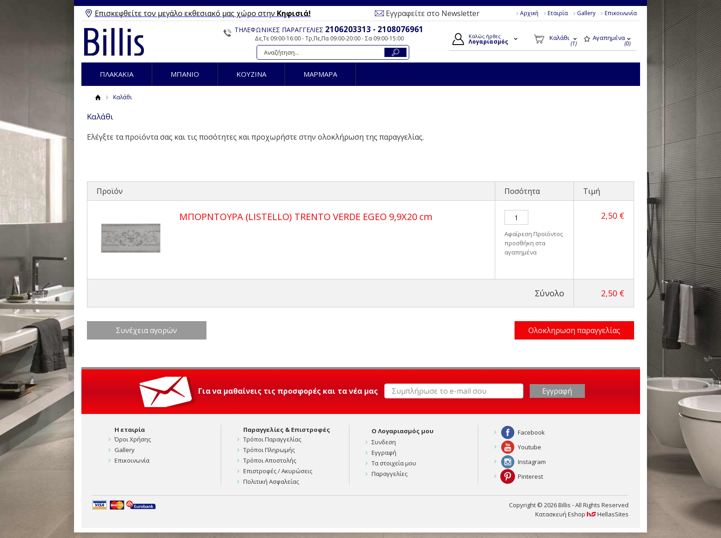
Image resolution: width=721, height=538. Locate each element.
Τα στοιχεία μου (394, 463)
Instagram (532, 462)
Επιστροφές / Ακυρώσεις (277, 471)
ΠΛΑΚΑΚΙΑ (116, 74)
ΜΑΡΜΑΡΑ (320, 74)
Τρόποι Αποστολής (269, 460)
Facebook (531, 432)
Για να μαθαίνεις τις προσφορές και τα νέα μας (288, 391)
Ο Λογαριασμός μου (403, 431)
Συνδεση (384, 442)
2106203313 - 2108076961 (374, 29)
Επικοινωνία (621, 13)
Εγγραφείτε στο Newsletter (433, 13)
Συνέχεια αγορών (146, 330)
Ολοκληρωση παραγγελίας (574, 330)
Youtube (529, 447)
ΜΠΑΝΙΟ (185, 74)
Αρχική (529, 13)
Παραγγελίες (389, 474)
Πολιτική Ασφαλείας (271, 481)
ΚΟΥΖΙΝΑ (251, 74)
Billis (114, 42)
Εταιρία (558, 13)
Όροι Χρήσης (132, 439)
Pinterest (530, 476)
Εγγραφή (384, 452)
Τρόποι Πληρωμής (269, 450)
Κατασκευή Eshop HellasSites (582, 514)
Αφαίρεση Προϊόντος (533, 234)
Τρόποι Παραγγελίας (272, 439)
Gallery (586, 13)
